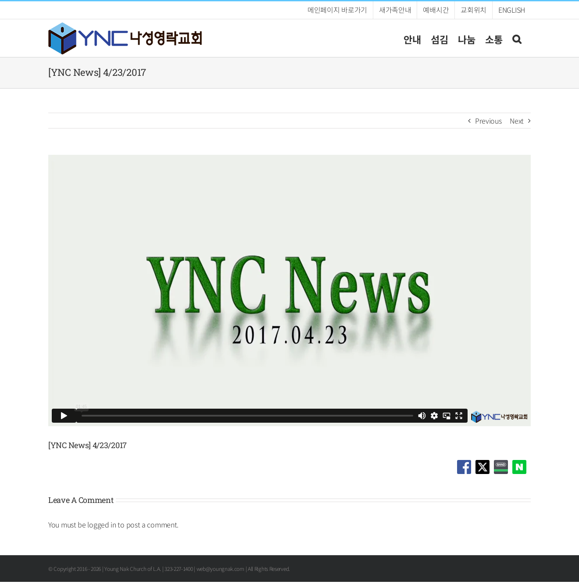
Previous (488, 120)
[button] (516, 38)
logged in (101, 524)
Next (517, 120)
